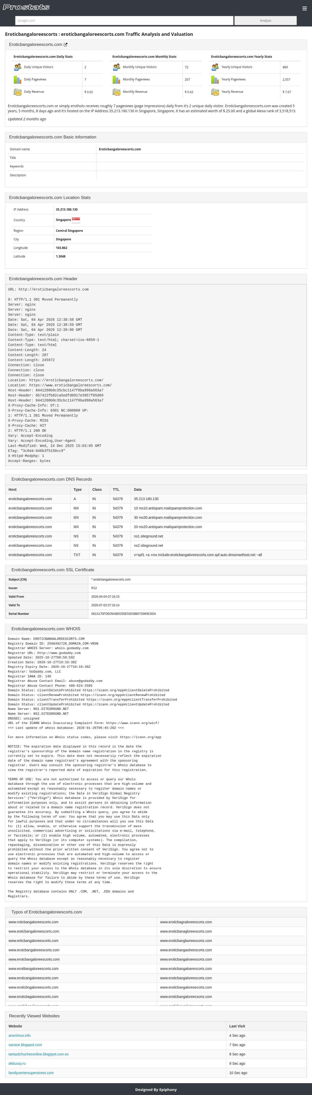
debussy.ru (17, 1063)
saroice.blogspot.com (25, 1045)
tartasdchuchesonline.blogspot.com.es (39, 1054)
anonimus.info (20, 1035)
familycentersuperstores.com (31, 1073)
